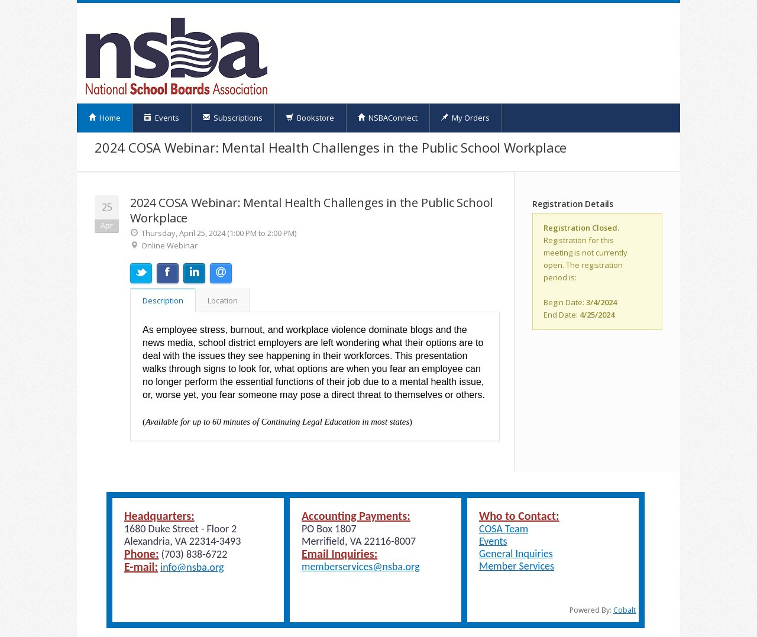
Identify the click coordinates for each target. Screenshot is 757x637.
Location (223, 300)
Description (163, 300)
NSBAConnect (387, 117)
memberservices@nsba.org (361, 566)
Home (104, 117)
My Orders (465, 117)
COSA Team (503, 528)
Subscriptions (232, 117)
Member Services (516, 566)
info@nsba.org (192, 567)
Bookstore (310, 117)
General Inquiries (516, 553)
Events (161, 117)
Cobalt (624, 610)
